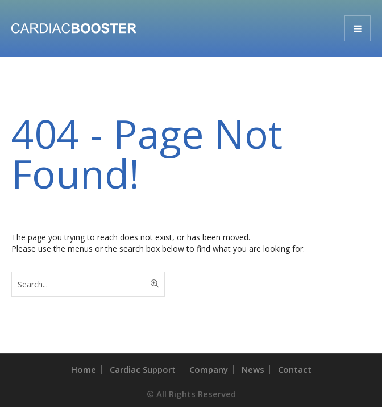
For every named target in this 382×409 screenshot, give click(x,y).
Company (208, 369)
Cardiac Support (143, 369)
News (253, 369)
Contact (295, 369)
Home (83, 369)
